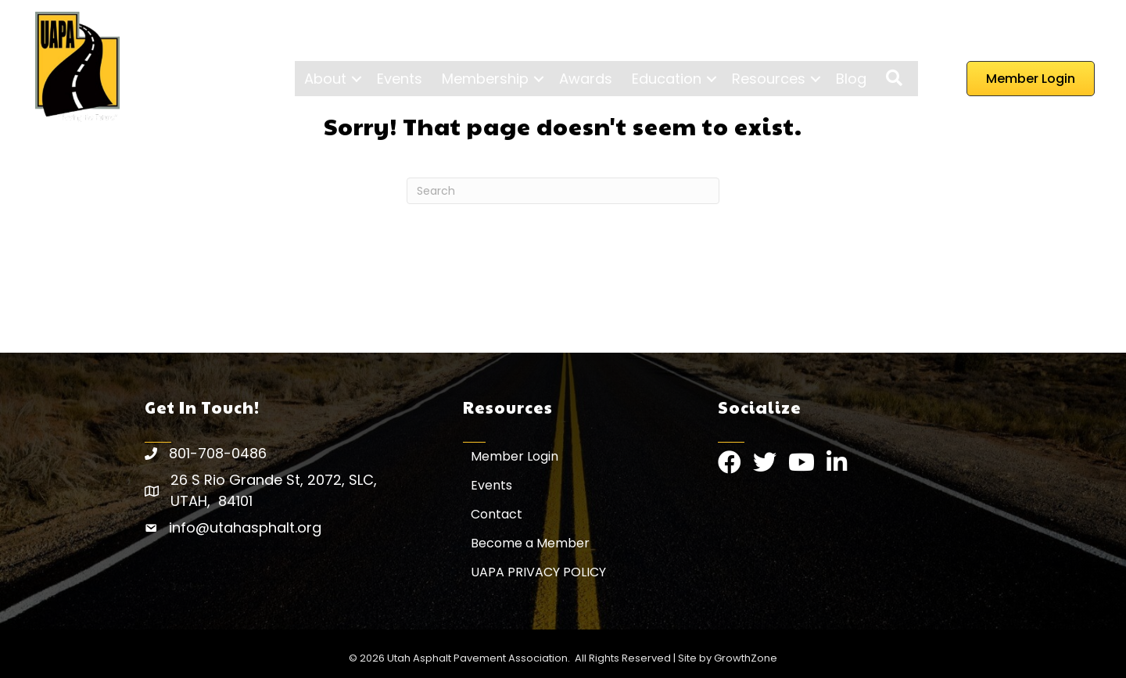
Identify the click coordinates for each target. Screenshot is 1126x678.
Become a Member (530, 543)
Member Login (514, 456)
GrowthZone (745, 658)
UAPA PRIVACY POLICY (538, 572)
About (325, 78)
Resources (768, 78)
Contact (496, 514)
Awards (585, 78)
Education (666, 78)
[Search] (563, 191)
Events (399, 78)
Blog (851, 78)
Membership (485, 78)
